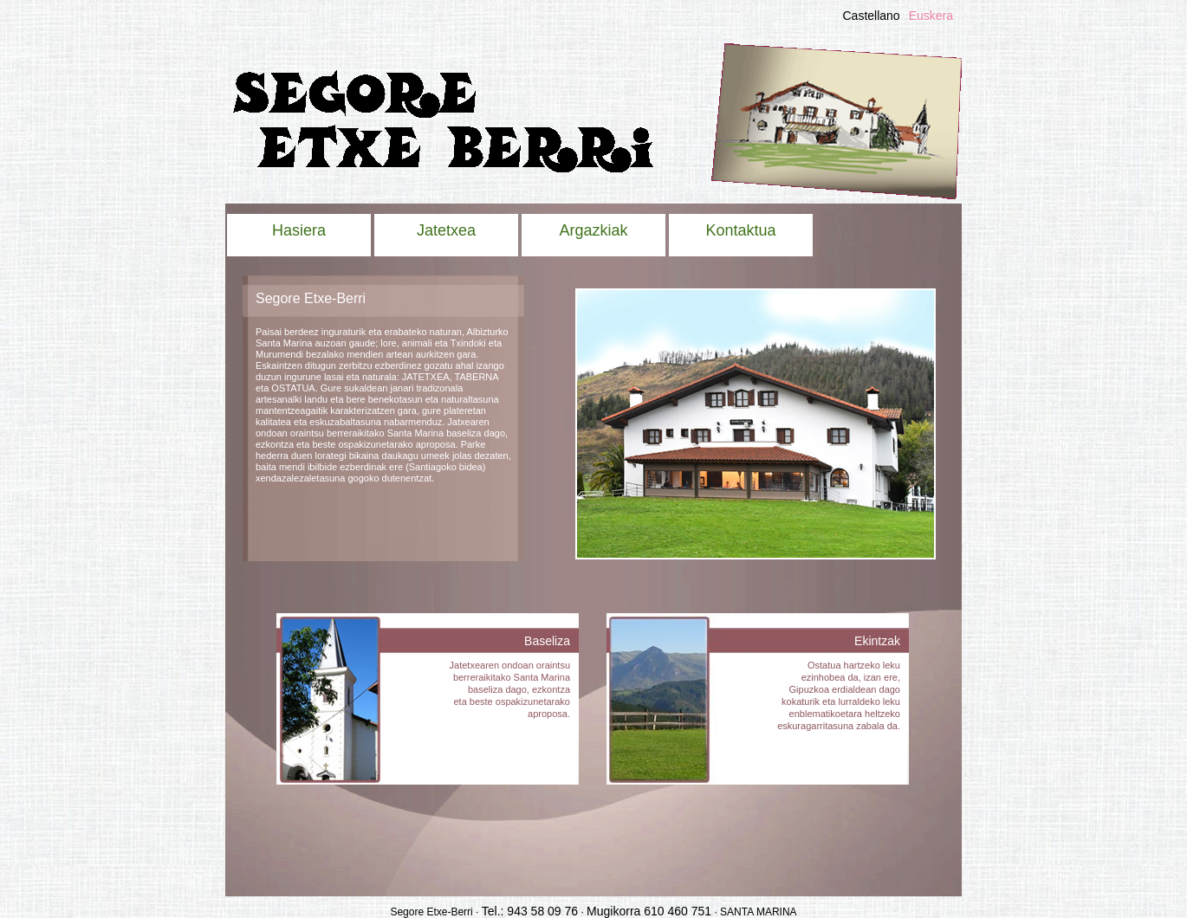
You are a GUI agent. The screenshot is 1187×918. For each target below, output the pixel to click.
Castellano (870, 16)
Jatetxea (446, 230)
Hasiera (299, 230)
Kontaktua (740, 230)
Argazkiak (593, 230)
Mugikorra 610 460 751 (649, 911)
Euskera (931, 16)
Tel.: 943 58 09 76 (530, 911)
